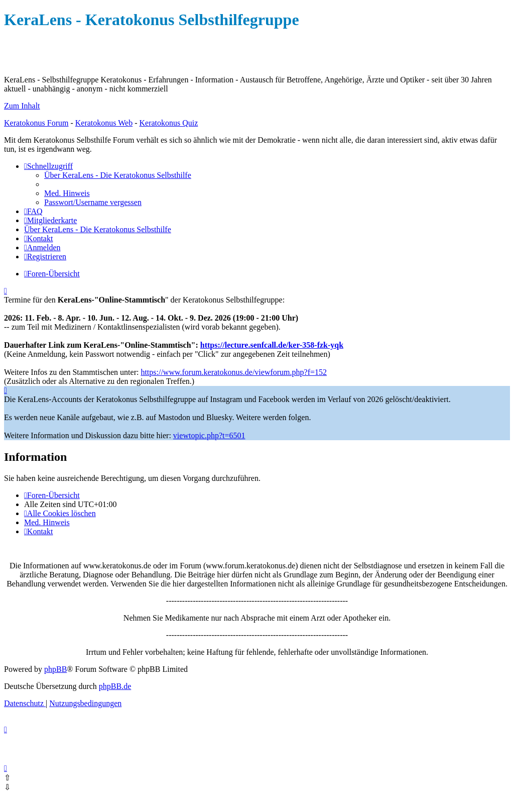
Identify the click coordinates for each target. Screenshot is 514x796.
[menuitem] (117, 175)
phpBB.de (115, 686)
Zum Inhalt (22, 106)
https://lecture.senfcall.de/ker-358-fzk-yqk (271, 345)
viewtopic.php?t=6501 (209, 435)
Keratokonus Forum (36, 123)
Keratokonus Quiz (168, 123)
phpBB (55, 669)
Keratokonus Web (104, 123)
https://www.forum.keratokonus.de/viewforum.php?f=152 (234, 372)
